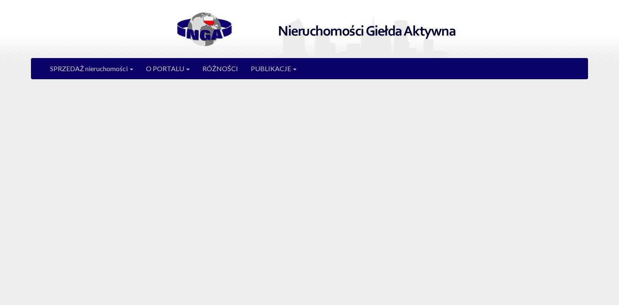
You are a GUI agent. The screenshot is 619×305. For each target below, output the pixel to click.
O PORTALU (168, 68)
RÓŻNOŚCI (220, 68)
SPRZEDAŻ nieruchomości (91, 68)
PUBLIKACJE (274, 68)
